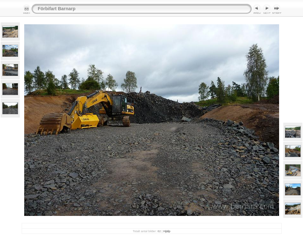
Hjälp (166, 231)
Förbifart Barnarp (57, 8)
